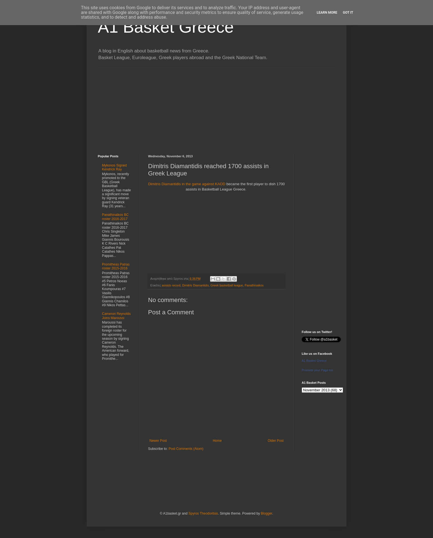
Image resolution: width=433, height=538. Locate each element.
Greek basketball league (226, 285)
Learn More (327, 13)
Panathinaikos (254, 285)
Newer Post (158, 441)
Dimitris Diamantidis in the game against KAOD (187, 184)
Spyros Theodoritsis (203, 513)
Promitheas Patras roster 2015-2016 (116, 266)
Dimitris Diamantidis (195, 285)
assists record (171, 285)
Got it (348, 13)
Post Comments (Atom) (185, 449)
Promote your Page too (317, 370)
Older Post (276, 441)
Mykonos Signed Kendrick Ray (114, 167)
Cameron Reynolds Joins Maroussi (116, 316)
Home (217, 441)
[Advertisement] (216, 107)
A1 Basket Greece (166, 27)
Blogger (266, 513)
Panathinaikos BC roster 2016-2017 (115, 217)
